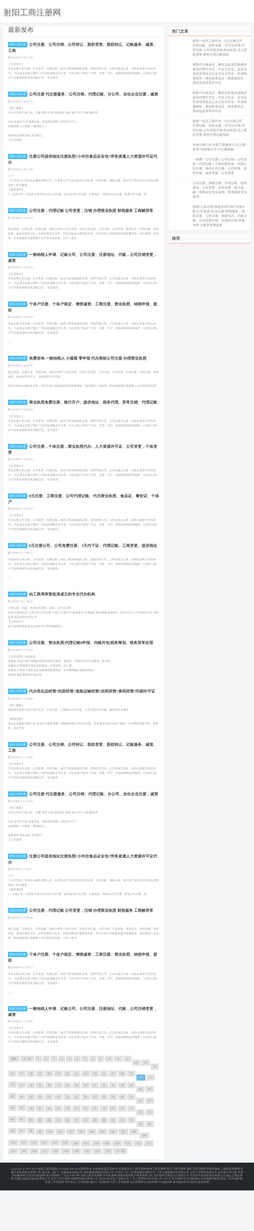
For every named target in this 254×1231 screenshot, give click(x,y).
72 (85, 1151)
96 (12, 1174)
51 (40, 1140)
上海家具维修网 (230, 1211)
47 (149, 1132)
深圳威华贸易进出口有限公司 (171, 1217)
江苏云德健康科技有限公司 (172, 1214)
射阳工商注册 (18, 44)
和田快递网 (213, 1211)
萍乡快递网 (109, 1217)
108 (134, 1175)
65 (21, 1151)
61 (131, 1140)
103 (81, 1175)
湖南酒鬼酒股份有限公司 (99, 1214)
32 (12, 1127)
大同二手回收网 (119, 1222)
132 (97, 1194)
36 (49, 1128)
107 (123, 1175)
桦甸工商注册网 (156, 1211)
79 (149, 1155)
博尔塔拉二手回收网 (77, 1222)
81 (21, 1162)
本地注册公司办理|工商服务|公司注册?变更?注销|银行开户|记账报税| (219, 147)
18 (30, 1116)
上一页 (27, 1102)
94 (140, 1167)
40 (85, 1128)
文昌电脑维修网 (210, 1220)
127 (45, 1194)
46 (140, 1132)
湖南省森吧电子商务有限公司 (135, 1217)
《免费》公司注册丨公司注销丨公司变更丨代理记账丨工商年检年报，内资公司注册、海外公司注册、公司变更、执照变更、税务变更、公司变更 (220, 166)
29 (131, 1116)
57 (94, 1140)
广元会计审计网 (69, 1217)
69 (58, 1151)
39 (76, 1128)
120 (117, 1186)
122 (138, 1186)
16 (12, 1116)
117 (86, 1186)
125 (24, 1194)
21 (58, 1116)
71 (76, 1151)
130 (76, 1194)
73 (94, 1151)
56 (85, 1140)
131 (87, 1194)
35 (40, 1128)
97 (21, 1174)
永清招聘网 (151, 1222)
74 (104, 1151)
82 (30, 1163)
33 (21, 1128)
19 (40, 1116)
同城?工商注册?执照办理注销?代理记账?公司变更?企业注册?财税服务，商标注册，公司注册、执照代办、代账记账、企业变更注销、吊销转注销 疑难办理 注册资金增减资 (220, 216)
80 (12, 1162)
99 (40, 1175)
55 (76, 1140)
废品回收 (109, 1211)
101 (60, 1175)
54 (67, 1140)
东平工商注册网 (60, 1220)
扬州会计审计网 (227, 1214)
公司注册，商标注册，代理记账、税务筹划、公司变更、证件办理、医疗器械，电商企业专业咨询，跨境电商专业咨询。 (220, 189)
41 (94, 1128)
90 (104, 1163)
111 (24, 1185)
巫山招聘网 (53, 1217)
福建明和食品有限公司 (84, 1220)
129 (66, 1194)
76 (122, 1151)
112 (34, 1185)
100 (50, 1175)
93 (131, 1163)
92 (122, 1163)
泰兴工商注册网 (176, 1211)
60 (122, 1140)
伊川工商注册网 (173, 1220)
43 (113, 1128)
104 (92, 1175)
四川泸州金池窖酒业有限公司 (207, 1217)
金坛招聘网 (136, 1222)
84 (49, 1163)
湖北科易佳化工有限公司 (114, 1220)
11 (118, 1102)
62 (140, 1144)
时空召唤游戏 (191, 1220)
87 (76, 1163)
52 (49, 1140)
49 (21, 1140)
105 (102, 1175)
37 (58, 1128)
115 (65, 1185)
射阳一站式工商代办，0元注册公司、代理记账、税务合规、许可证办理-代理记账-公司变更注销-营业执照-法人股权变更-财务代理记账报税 (220, 47)
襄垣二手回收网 (229, 1220)
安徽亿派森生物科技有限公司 (32, 1220)
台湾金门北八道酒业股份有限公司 (135, 1214)
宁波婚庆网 (165, 1222)
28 (122, 1116)
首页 (14, 1102)
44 (122, 1128)
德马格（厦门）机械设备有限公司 (62, 1214)
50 (30, 1140)
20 (49, 1116)
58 (104, 1140)
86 (67, 1163)
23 (76, 1116)
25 (94, 1116)
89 (94, 1163)
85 (58, 1163)
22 (67, 1116)
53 (58, 1140)
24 (85, 1116)
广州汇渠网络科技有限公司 (146, 1220)
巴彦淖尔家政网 (35, 1217)
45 (131, 1128)
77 (131, 1151)
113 (44, 1185)
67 (40, 1151)
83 (40, 1163)
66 (30, 1151)
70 (67, 1151)
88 (85, 1163)
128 (55, 1194)
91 (113, 1163)
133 (108, 1194)
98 (30, 1174)
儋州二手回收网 (99, 1222)
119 (107, 1186)
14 (145, 1105)
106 (113, 1175)
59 (113, 1140)
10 (109, 1102)
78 (140, 1155)
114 (55, 1185)
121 (128, 1186)
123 (149, 1186)
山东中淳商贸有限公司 (203, 1214)
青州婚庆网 (180, 1222)
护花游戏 (121, 1211)
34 (30, 1128)
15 (154, 1109)
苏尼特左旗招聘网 (198, 1222)
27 (113, 1116)
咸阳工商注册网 (196, 1211)
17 (21, 1116)
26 (104, 1116)
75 (113, 1151)
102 (71, 1175)
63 (149, 1144)
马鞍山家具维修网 (91, 1217)
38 (67, 1128)
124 (13, 1194)
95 (149, 1167)
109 (144, 1178)
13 (136, 1105)
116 (76, 1186)
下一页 (120, 1194)
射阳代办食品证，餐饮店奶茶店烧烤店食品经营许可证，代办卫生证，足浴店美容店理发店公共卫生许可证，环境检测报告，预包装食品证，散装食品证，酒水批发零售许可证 (220, 74)
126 (34, 1194)
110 (13, 1185)
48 (12, 1139)
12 (127, 1102)
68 (49, 1151)
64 (12, 1151)
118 (96, 1186)
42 (104, 1128)
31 (150, 1120)
